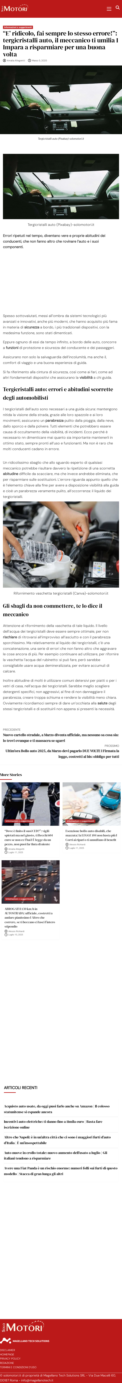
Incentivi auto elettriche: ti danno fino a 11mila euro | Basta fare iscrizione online (53, 1124)
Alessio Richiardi (77, 844)
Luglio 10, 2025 (15, 934)
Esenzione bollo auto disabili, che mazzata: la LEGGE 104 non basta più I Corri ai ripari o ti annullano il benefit (91, 835)
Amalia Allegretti (16, 60)
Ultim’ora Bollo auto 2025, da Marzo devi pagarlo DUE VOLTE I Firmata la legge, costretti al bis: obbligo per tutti (61, 751)
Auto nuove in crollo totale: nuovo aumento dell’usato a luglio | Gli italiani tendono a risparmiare (55, 1155)
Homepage (7, 1354)
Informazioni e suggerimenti (18, 27)
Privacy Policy (10, 1358)
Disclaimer (7, 1350)
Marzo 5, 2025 (39, 60)
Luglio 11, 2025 (15, 852)
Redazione (7, 1363)
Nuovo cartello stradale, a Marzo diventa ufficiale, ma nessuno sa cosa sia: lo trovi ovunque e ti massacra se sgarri (61, 735)
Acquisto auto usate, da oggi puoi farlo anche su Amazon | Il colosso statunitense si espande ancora (57, 1109)
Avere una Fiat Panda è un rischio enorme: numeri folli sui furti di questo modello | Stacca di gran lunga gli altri (60, 1171)
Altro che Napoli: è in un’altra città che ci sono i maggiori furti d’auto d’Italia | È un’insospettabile (57, 1140)
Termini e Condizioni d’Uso (18, 1367)
